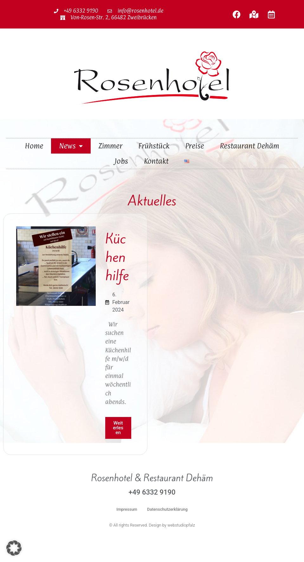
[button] (14, 548)
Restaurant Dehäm (249, 146)
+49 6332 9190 (151, 492)
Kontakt (156, 161)
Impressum (126, 509)
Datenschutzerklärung (167, 509)
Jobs (121, 161)
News (70, 146)
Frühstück (153, 146)
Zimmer (110, 146)
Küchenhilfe (117, 257)
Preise (194, 146)
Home (34, 146)
